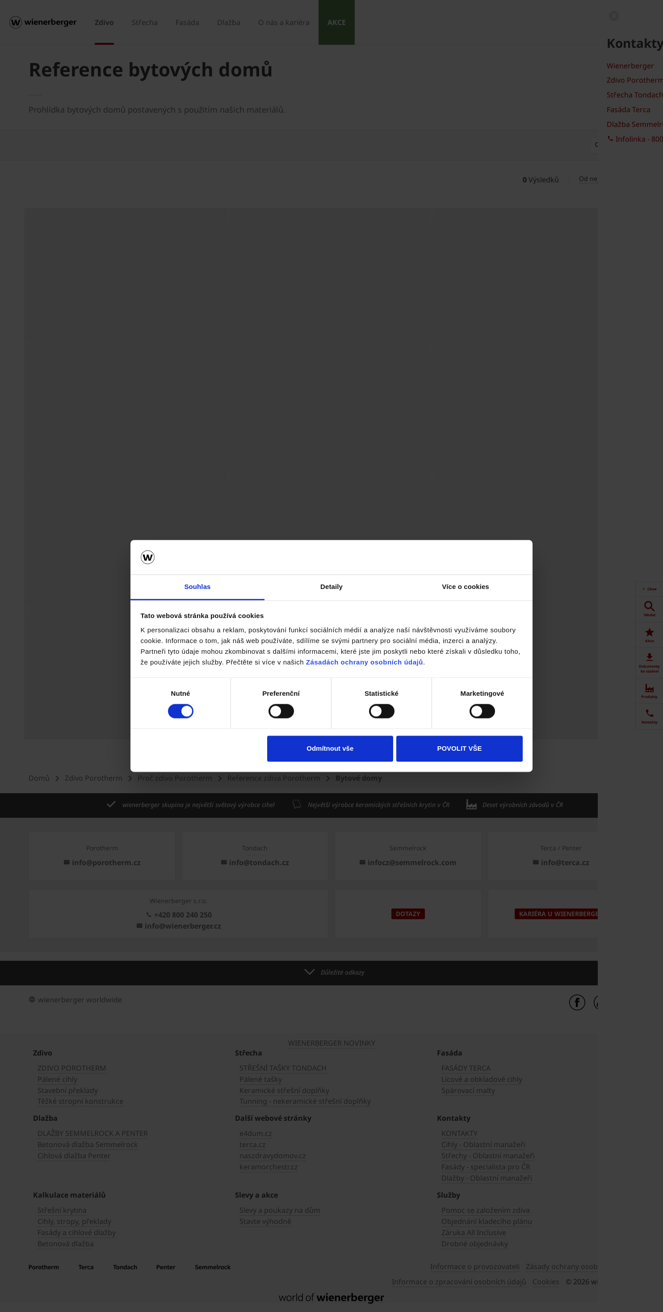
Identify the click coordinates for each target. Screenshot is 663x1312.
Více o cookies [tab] (465, 586)
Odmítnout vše (329, 748)
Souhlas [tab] (197, 586)
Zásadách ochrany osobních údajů (364, 662)
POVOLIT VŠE (459, 748)
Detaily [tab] (331, 586)
